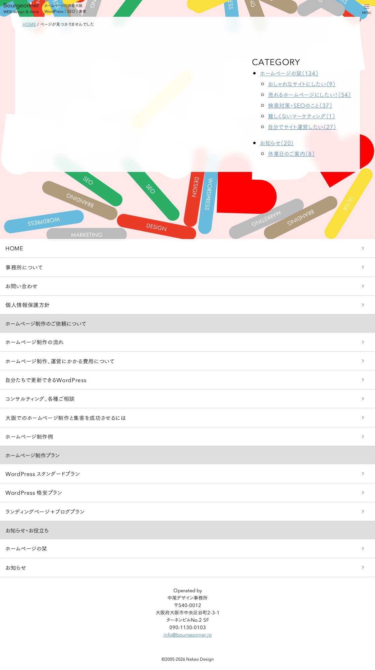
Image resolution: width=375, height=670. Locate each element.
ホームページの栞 (26, 548)
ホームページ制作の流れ (34, 342)
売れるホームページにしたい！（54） (309, 94)
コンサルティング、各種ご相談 (40, 398)
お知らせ (15, 567)
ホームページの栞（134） (289, 73)
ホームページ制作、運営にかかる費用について (59, 361)
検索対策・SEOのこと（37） (300, 105)
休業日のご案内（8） (291, 153)
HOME (14, 248)
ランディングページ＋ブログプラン (45, 511)
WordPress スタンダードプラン (42, 473)
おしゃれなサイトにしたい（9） (302, 83)
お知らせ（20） (277, 142)
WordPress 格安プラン (33, 492)
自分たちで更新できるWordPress (45, 379)
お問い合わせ (21, 286)
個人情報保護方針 (27, 304)
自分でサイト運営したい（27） (302, 126)
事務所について (24, 267)
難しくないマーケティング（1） (301, 116)
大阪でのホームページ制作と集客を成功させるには (65, 417)
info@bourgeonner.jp (187, 634)
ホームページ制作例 (29, 436)
